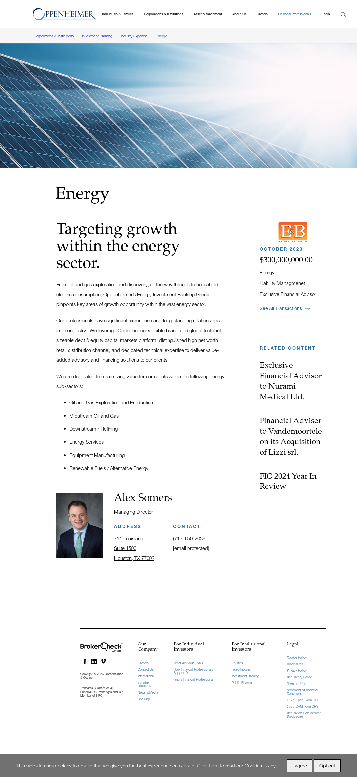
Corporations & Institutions (163, 14)
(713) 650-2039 (189, 538)
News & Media (148, 692)
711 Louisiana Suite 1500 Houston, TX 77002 (134, 548)
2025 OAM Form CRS (302, 706)
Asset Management (208, 14)
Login (326, 14)
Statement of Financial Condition (302, 691)
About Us (239, 14)
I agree (299, 765)
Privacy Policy (297, 670)
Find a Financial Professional (193, 679)
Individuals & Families (117, 14)
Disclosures (295, 663)
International (146, 676)
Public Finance (242, 682)
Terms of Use (296, 683)
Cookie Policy (297, 657)
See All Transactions (285, 308)
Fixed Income (241, 669)
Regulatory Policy (299, 677)
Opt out (327, 765)
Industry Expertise (134, 36)
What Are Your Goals (188, 663)
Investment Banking (97, 36)
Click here (208, 765)
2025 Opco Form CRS (303, 700)
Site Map (144, 699)
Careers (262, 14)
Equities (237, 663)
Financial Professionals (294, 14)
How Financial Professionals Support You (193, 671)
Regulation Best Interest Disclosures (304, 714)
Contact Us (146, 669)
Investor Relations (144, 684)
